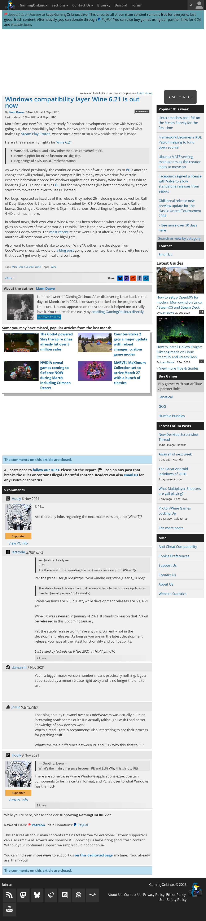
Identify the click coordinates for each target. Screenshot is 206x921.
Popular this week (174, 109)
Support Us (168, 565)
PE (128, 170)
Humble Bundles (172, 416)
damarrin (19, 667)
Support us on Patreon (22, 14)
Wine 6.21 (64, 142)
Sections (60, 5)
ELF (57, 185)
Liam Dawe (16, 112)
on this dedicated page (94, 855)
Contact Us (82, 5)
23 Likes (9, 278)
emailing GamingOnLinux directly (117, 311)
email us (131, 475)
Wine (38, 267)
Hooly (16, 498)
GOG (197, 19)
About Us (166, 584)
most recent (59, 232)
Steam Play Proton (36, 134)
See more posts (171, 528)
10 (201, 311)
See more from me (49, 317)
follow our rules (46, 470)
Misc (14, 267)
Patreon (36, 825)
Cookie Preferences (174, 556)
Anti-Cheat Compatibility (178, 546)
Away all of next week (175, 454)
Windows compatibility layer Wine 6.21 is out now (72, 102)
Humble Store (21, 24)
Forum (137, 5)
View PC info (18, 543)
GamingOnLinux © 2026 (168, 884)
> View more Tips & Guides (178, 368)
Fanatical (166, 397)
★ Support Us (180, 97)
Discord (121, 5)
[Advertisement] (103, 60)
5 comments (142, 111)
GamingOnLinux (33, 5)
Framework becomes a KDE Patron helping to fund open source (180, 142)
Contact (165, 246)
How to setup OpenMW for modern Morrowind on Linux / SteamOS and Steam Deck (180, 300)
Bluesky (103, 5)
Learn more (144, 93)
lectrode (18, 552)
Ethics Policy (176, 894)
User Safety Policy (172, 899)
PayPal (104, 19)
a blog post (65, 250)
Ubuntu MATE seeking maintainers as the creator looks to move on (180, 161)
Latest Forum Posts (175, 426)
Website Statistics (173, 593)
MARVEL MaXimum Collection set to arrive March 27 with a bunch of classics (130, 372)
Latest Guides (170, 263)
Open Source (26, 267)
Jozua (16, 707)
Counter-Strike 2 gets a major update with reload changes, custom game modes (130, 344)
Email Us (165, 254)
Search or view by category (179, 238)
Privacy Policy (154, 894)
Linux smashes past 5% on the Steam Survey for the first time (179, 122)
